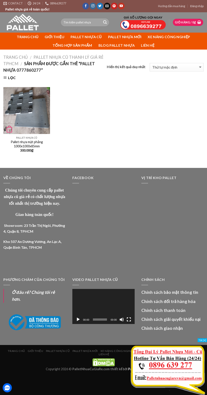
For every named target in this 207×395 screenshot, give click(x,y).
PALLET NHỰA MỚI (125, 37)
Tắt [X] (202, 340)
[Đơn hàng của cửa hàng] (177, 67)
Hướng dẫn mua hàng (171, 6)
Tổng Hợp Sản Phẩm (72, 45)
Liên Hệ (147, 45)
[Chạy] (78, 319)
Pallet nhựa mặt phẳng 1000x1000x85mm (27, 144)
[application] (103, 306)
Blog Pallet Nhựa (116, 45)
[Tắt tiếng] (121, 319)
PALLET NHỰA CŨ (86, 37)
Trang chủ (27, 37)
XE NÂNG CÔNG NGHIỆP (169, 37)
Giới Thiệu (54, 37)
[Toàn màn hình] (129, 319)
